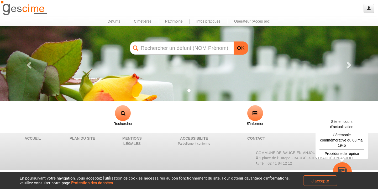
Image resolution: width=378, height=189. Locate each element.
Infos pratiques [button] (208, 21)
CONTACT (256, 138)
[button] (28, 63)
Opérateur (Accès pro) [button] (252, 21)
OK (241, 48)
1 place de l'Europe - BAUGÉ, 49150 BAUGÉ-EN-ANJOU (304, 158)
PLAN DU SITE (82, 138)
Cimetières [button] (142, 21)
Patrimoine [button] (174, 21)
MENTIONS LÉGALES (132, 141)
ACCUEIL (32, 138)
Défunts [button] (114, 21)
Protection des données (92, 183)
